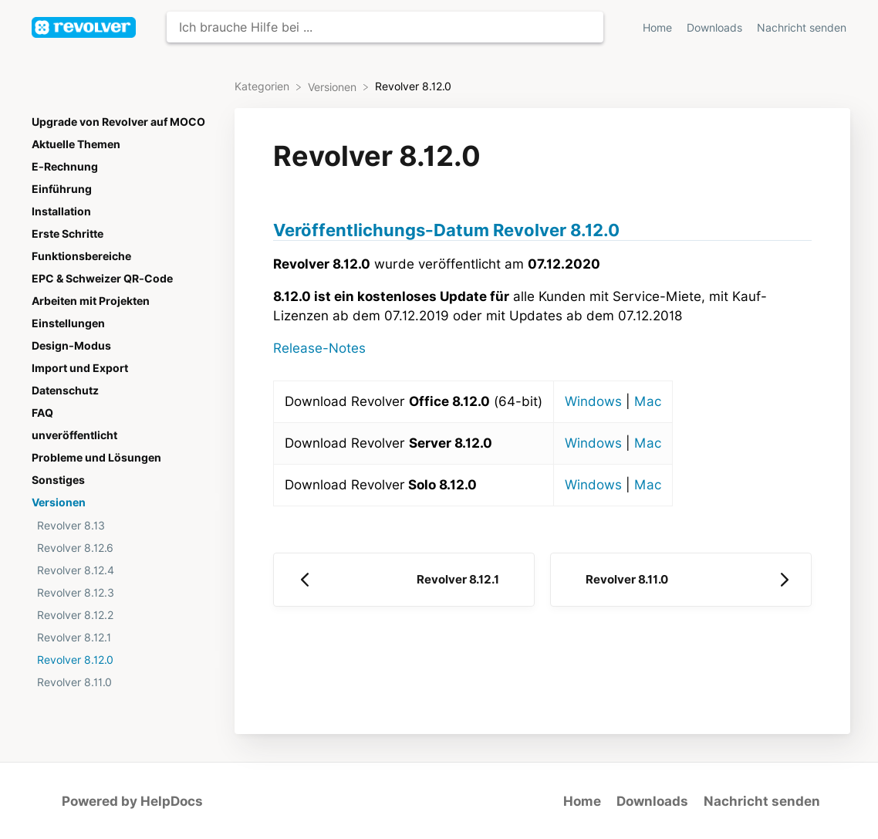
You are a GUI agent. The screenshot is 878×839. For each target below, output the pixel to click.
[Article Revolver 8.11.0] (122, 682)
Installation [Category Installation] (61, 211)
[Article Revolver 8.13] (122, 525)
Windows (593, 401)
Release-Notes (319, 348)
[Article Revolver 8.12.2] (122, 615)
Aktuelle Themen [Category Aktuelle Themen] (76, 144)
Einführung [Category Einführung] (62, 189)
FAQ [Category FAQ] (42, 413)
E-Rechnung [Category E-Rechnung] (65, 167)
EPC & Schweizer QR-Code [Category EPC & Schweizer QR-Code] (102, 278)
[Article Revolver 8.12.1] (122, 637)
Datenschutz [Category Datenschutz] (65, 390)
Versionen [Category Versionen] (59, 502)
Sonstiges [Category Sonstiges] (58, 480)
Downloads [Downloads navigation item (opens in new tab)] (716, 28)
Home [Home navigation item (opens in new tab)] (659, 28)
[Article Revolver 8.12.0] (122, 659)
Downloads (652, 801)
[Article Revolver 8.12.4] (122, 570)
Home (582, 801)
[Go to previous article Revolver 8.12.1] (404, 580)
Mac (647, 401)
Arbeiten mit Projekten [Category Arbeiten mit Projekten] (91, 301)
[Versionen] (334, 86)
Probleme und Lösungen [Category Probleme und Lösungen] (96, 458)
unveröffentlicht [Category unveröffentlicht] (74, 435)
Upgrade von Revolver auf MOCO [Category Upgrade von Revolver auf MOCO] (118, 122)
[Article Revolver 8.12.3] (122, 592)
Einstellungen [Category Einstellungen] (68, 323)
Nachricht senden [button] (801, 28)
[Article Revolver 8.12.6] (122, 548)
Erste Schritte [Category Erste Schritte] (67, 234)
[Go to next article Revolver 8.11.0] (681, 580)
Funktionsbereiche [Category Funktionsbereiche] (81, 256)
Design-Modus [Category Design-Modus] (71, 346)
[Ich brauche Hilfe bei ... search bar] (385, 27)
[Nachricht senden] (801, 27)
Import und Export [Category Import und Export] (80, 368)
